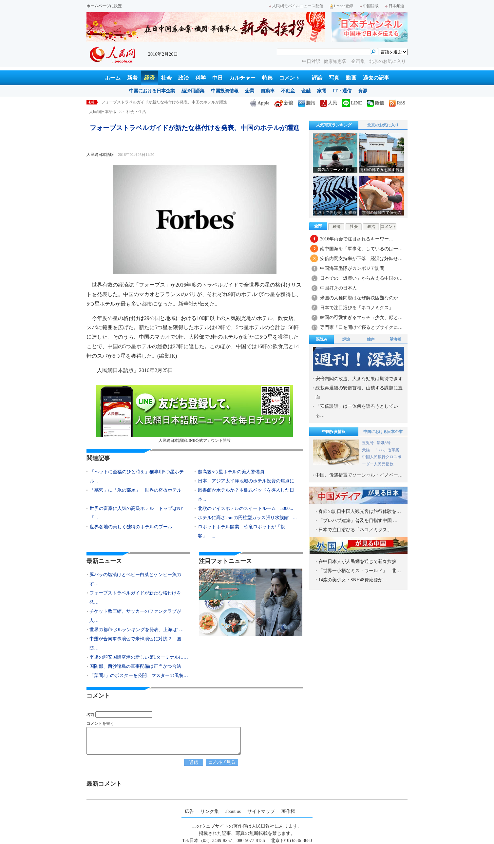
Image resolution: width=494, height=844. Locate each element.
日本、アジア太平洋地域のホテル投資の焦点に (246, 480)
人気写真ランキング (334, 125)
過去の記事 (376, 78)
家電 (321, 90)
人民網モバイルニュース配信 (296, 6)
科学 (200, 78)
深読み (322, 339)
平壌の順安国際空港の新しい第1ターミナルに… (138, 657)
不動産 (288, 90)
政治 (183, 78)
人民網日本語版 (103, 111)
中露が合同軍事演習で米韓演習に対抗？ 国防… (135, 643)
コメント (289, 78)
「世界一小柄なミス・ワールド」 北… (359, 570)
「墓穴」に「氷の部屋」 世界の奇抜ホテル (135, 490)
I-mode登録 (341, 6)
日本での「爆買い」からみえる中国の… (361, 278)
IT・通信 (342, 90)
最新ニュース (104, 561)
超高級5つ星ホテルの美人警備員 (231, 471)
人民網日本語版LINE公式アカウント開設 (194, 414)
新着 (132, 78)
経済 (149, 78)
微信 (375, 103)
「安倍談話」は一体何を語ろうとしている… (356, 411)
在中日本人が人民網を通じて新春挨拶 (357, 561)
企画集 (358, 61)
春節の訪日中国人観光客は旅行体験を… (359, 511)
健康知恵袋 (336, 61)
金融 (306, 90)
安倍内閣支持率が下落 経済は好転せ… (361, 258)
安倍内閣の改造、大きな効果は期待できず (359, 378)
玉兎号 (368, 443)
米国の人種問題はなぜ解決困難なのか (359, 297)
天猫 (366, 450)
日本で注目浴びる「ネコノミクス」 (356, 307)
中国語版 (369, 6)
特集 (267, 78)
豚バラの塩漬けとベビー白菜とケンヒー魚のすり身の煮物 (152, 102)
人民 (328, 103)
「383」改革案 (386, 450)
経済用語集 (192, 90)
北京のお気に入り (387, 61)
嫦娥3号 (383, 443)
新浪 (283, 103)
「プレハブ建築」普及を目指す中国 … (358, 520)
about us (233, 811)
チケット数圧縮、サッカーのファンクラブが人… (135, 616)
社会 (166, 78)
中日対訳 (311, 61)
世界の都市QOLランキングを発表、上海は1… (136, 629)
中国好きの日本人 (338, 288)
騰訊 (306, 103)
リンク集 (209, 811)
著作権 (288, 811)
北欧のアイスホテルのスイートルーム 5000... (245, 508)
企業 (249, 90)
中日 (217, 78)
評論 (317, 78)
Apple (259, 103)
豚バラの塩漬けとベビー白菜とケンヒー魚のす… (135, 579)
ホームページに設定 (104, 6)
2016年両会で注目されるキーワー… (356, 238)
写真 (334, 78)
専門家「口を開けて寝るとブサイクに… (361, 327)
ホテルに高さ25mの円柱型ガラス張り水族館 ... (247, 517)
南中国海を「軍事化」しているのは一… (361, 248)
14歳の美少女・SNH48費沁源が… (352, 579)
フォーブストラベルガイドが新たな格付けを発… (135, 598)
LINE (352, 103)
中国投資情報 (224, 90)
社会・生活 (136, 111)
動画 (351, 78)
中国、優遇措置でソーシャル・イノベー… (359, 475)
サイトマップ (261, 811)
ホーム (113, 78)
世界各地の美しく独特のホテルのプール (131, 526)
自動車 (268, 90)
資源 (362, 90)
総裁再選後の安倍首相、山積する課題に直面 (359, 392)
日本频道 (394, 6)
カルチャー (242, 78)
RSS (397, 103)
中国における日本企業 (152, 90)
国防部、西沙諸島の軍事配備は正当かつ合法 (135, 666)
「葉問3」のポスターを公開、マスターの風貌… (138, 675)
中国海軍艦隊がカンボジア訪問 (352, 268)
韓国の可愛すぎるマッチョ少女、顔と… (361, 317)
